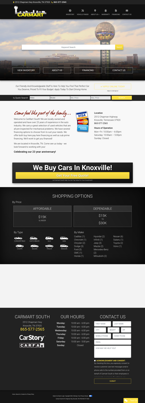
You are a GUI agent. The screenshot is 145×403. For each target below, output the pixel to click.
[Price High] (100, 98)
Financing (88, 70)
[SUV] (49, 239)
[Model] (60, 98)
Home (13, 394)
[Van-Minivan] (64, 239)
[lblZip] (126, 330)
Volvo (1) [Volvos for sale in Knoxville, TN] (117, 246)
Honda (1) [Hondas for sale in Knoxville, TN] (79, 256)
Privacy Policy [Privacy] (30, 394)
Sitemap (75, 396)
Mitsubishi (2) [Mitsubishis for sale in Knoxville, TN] (100, 256)
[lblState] (113, 330)
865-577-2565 (60, 2)
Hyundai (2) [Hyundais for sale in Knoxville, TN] (99, 236)
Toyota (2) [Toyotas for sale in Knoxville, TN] (118, 243)
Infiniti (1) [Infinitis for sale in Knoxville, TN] (98, 239)
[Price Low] (80, 98)
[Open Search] (68, 47)
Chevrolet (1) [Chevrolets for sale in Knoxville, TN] (80, 239)
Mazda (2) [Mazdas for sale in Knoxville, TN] (98, 246)
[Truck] (49, 247)
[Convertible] (19, 239)
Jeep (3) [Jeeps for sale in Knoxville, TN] (98, 243)
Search (119, 47)
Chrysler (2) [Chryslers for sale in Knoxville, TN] (79, 243)
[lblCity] (100, 330)
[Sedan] (35, 247)
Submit (113, 381)
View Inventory (26, 70)
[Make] (40, 98)
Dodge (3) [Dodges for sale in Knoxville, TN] (79, 246)
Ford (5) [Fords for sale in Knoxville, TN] (78, 249)
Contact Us (119, 70)
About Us (57, 70)
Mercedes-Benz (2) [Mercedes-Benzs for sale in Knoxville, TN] (101, 251)
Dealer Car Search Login (58, 396)
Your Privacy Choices (85, 396)
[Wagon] (64, 247)
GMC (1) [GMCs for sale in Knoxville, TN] (78, 252)
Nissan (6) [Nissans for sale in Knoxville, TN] (118, 236)
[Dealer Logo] (30, 11)
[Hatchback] (35, 239)
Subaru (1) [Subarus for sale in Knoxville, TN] (118, 239)
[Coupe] (20, 247)
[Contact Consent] (95, 360)
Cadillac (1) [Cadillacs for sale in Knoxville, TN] (79, 236)
